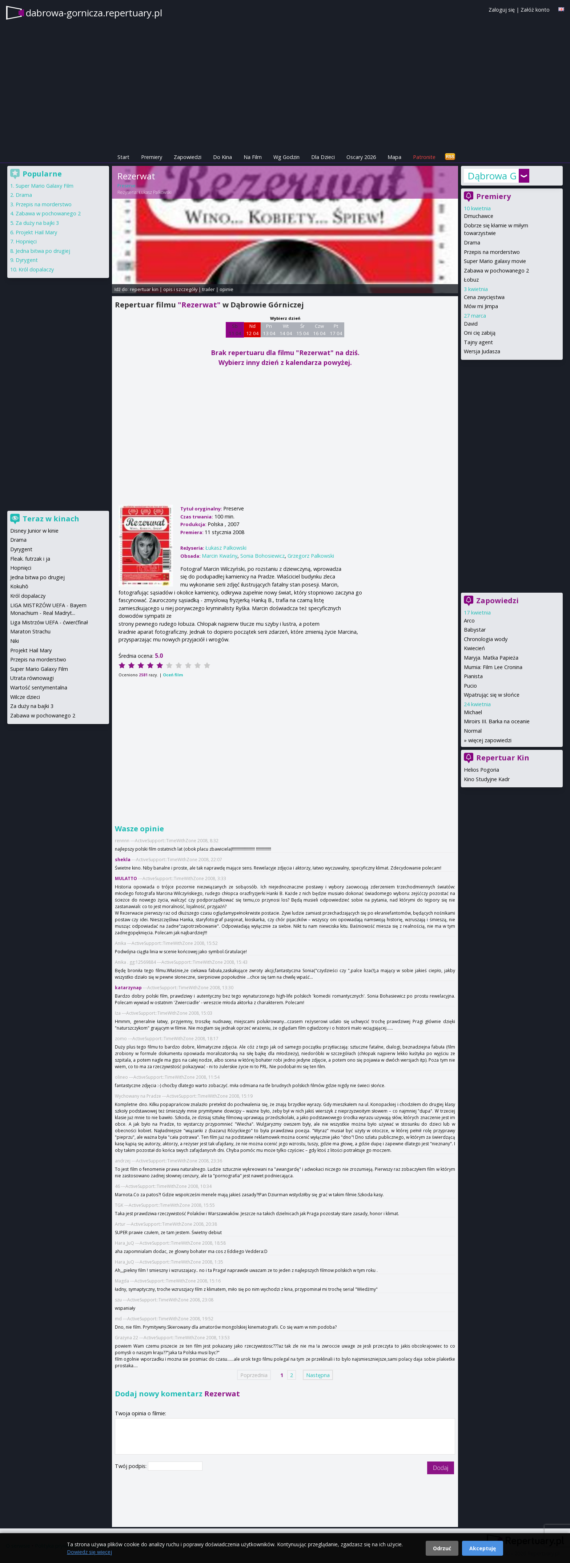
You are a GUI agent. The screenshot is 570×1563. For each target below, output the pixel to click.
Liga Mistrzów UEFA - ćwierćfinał (49, 622)
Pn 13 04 (269, 330)
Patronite (424, 157)
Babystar (475, 629)
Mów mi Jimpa (481, 306)
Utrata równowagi (32, 678)
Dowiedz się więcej (89, 1551)
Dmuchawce (478, 215)
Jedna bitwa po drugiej (43, 250)
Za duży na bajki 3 (37, 222)
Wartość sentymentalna (38, 687)
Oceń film (173, 674)
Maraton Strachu (30, 631)
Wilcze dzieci (25, 696)
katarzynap (128, 988)
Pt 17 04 (336, 330)
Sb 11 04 (235, 330)
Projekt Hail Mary (36, 232)
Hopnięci (26, 241)
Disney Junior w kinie (34, 530)
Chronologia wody (485, 639)
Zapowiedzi (187, 157)
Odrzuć (442, 1548)
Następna (318, 1374)
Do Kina (222, 157)
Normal (473, 730)
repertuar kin (144, 289)
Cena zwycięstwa (484, 297)
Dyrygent (27, 259)
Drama (472, 242)
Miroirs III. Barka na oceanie (497, 721)
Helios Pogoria (481, 769)
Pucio (470, 685)
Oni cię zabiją (479, 332)
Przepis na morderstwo (492, 251)
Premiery (151, 157)
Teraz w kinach (51, 519)
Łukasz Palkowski (155, 192)
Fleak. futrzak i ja (30, 558)
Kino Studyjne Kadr (487, 779)
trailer (208, 289)
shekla (123, 859)
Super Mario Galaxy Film (44, 185)
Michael (473, 712)
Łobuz (471, 279)
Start (123, 157)
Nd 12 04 (252, 330)
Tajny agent (478, 342)
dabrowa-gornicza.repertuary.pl (94, 12)
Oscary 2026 (361, 157)
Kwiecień (474, 648)
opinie (226, 289)
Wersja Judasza (482, 351)
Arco (469, 620)
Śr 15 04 (302, 330)
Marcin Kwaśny (219, 555)
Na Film (253, 157)
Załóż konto (535, 9)
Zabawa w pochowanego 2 (496, 270)
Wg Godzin (286, 157)
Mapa (394, 157)
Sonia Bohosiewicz (262, 555)
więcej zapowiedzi (489, 740)
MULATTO (126, 878)
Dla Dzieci (323, 157)
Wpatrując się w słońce (491, 694)
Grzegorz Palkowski (311, 555)
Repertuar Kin (502, 758)
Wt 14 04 (286, 330)
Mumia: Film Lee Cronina (493, 667)
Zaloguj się (502, 9)
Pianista (473, 676)
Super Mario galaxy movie (495, 261)
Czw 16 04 (319, 330)
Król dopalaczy (36, 269)
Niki (14, 640)
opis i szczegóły (180, 289)
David (471, 323)
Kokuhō (19, 586)
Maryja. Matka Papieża (491, 657)
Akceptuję (482, 1548)
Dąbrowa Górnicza (492, 175)
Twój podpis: (131, 1466)
